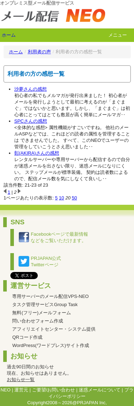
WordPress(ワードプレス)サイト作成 (50, 345)
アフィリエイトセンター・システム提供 (54, 329)
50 (74, 198)
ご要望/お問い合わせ (53, 389)
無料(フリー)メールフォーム (41, 312)
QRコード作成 (27, 337)
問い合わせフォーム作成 (37, 321)
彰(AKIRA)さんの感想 (36, 153)
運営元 (21, 389)
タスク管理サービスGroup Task (44, 304)
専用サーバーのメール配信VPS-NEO (50, 296)
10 (61, 198)
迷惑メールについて (99, 389)
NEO (5, 389)
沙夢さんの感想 (30, 89)
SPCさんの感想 (30, 121)
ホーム (9, 35)
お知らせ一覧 (21, 379)
